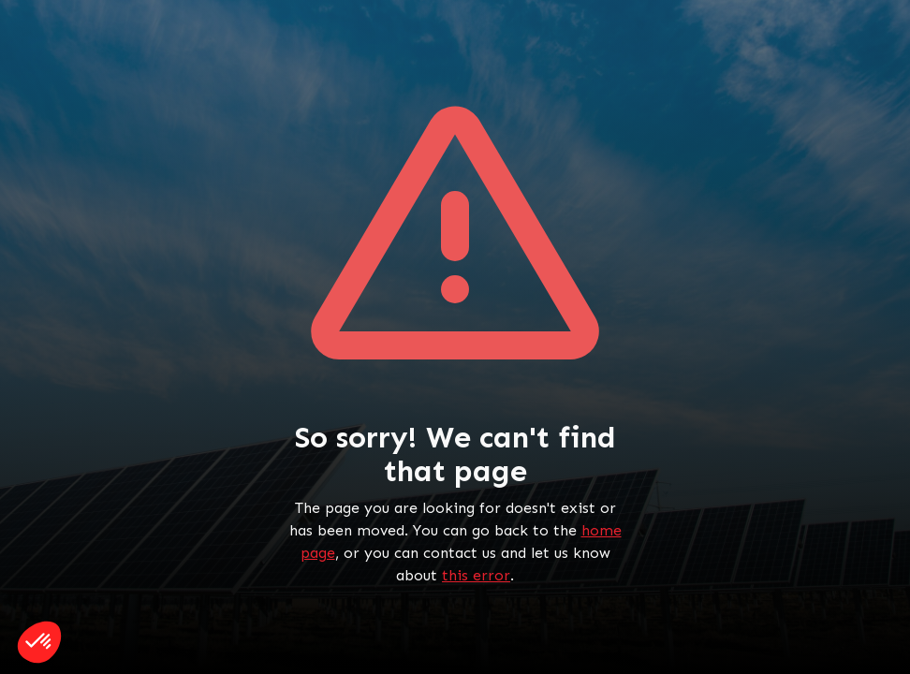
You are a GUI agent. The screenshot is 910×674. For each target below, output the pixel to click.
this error (476, 575)
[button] (39, 642)
